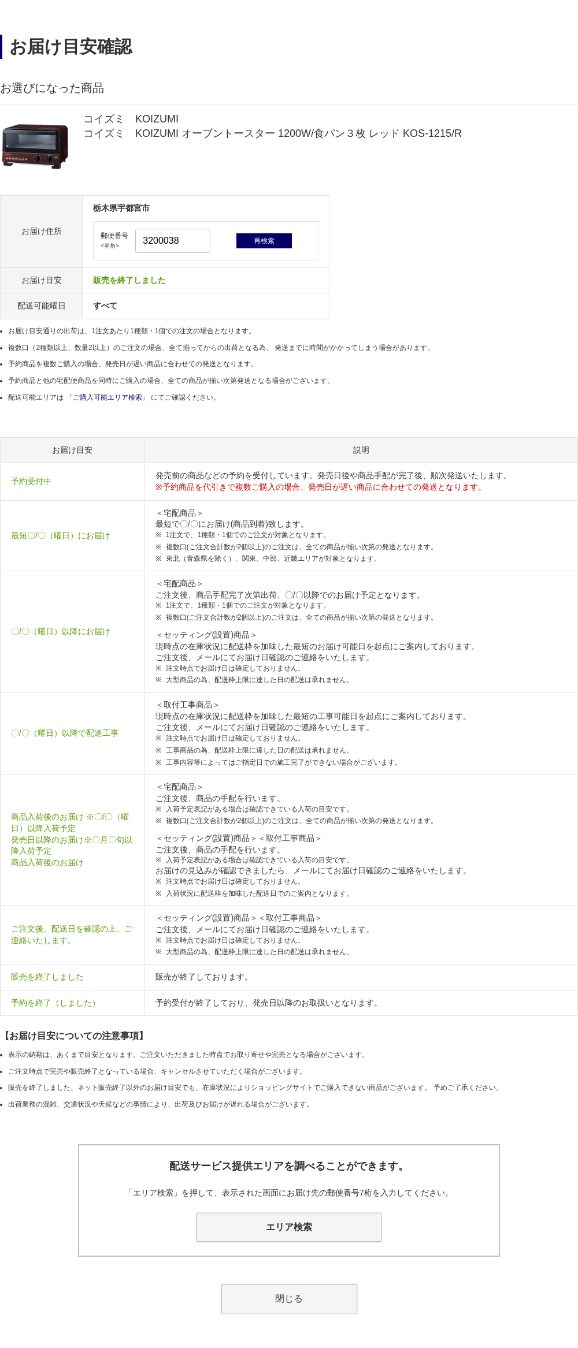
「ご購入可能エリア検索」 (108, 397)
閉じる (289, 1299)
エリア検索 (289, 1227)
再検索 (264, 241)
